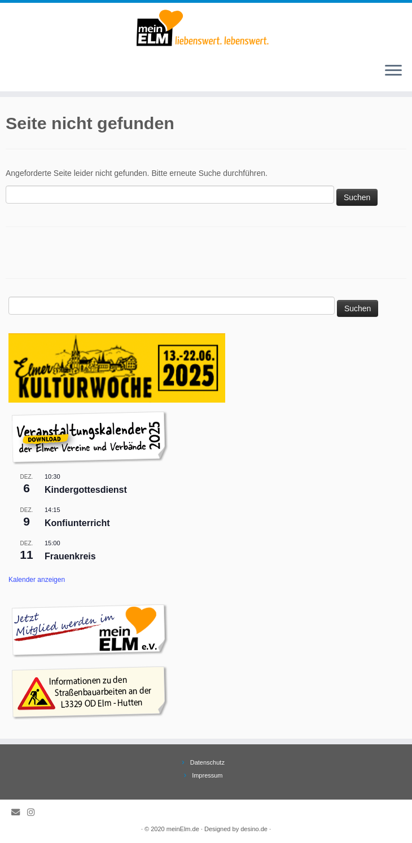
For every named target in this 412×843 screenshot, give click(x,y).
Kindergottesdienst (86, 490)
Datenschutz (207, 762)
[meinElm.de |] (206, 28)
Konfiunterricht (77, 523)
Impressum (207, 775)
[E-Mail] (19, 812)
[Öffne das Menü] (393, 71)
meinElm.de (182, 829)
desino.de (254, 829)
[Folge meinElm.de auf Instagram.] (34, 812)
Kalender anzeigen (36, 580)
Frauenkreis (70, 556)
